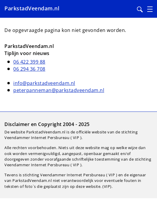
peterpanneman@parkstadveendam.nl (58, 90)
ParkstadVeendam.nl (31, 8)
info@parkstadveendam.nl (44, 83)
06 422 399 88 (29, 62)
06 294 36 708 (29, 69)
